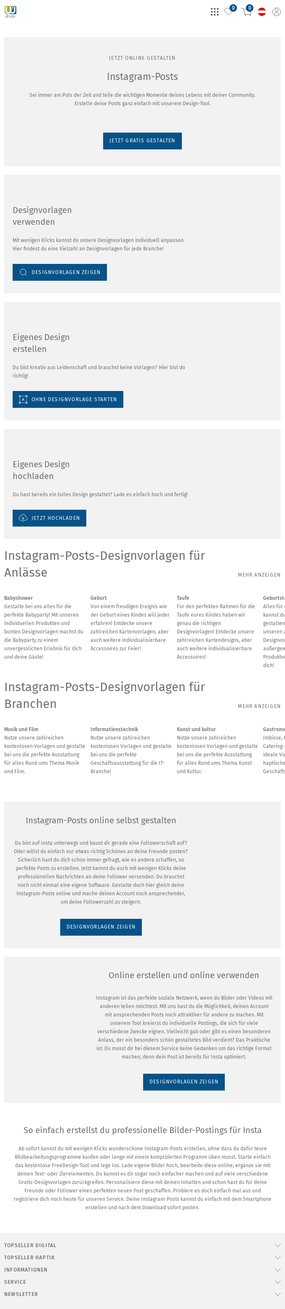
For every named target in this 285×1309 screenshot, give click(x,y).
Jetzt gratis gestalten (29, 89)
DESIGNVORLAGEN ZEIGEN (41, 1263)
